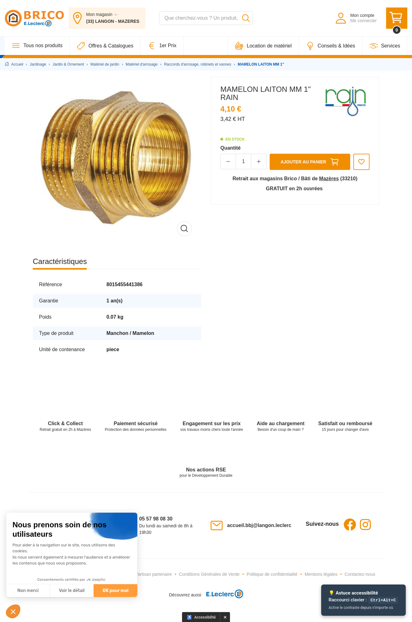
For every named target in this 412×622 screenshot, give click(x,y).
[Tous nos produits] (37, 46)
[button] (13, 611)
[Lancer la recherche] (246, 18)
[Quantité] (243, 161)
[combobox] (206, 18)
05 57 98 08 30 (156, 518)
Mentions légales (321, 574)
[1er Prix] (162, 46)
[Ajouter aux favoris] (361, 162)
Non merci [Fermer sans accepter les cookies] (27, 590)
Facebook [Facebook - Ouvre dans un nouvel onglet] (350, 524)
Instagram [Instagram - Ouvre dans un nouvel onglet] (365, 524)
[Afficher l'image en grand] (117, 161)
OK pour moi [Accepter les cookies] (116, 590)
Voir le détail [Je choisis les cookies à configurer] (72, 590)
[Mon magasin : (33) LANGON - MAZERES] (107, 18)
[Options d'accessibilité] (201, 617)
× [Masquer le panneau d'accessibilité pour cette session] (225, 617)
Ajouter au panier (310, 162)
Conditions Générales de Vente (209, 574)
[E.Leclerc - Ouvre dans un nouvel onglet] (222, 595)
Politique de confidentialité (272, 574)
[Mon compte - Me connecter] (356, 18)
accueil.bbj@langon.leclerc (259, 525)
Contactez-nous (360, 574)
